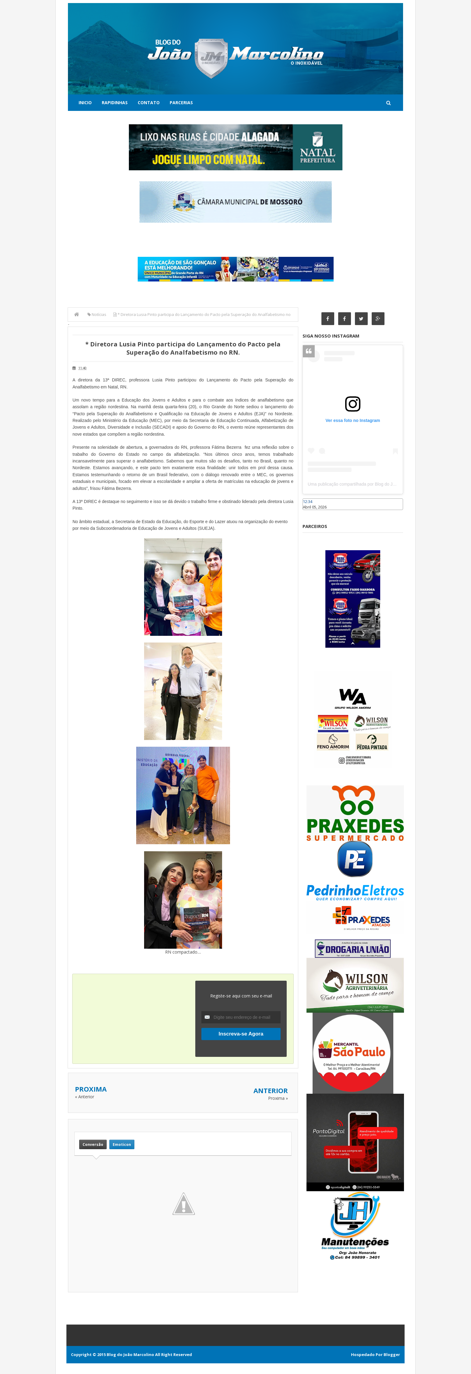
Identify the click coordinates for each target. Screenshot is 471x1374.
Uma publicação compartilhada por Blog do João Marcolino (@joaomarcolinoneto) (385, 484)
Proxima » (278, 1098)
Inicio (85, 102)
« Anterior (84, 1097)
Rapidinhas (115, 102)
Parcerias (181, 102)
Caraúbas (312, 512)
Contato (149, 102)
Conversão (93, 1144)
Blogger (392, 1354)
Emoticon (122, 1144)
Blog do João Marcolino (130, 1354)
